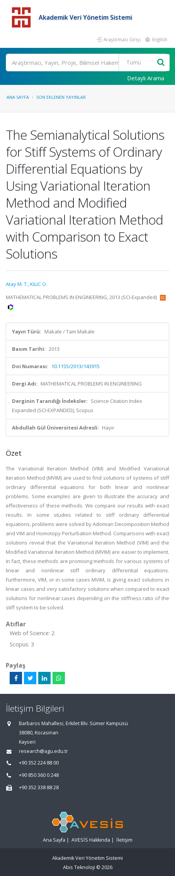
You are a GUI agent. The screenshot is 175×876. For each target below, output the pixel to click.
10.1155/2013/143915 (75, 366)
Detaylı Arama (145, 78)
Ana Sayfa (18, 97)
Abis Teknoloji (79, 867)
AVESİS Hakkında (90, 840)
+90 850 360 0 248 (39, 775)
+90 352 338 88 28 (39, 787)
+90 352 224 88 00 (39, 762)
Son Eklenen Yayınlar (61, 97)
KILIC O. (38, 284)
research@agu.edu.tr (43, 751)
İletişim (124, 840)
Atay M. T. (17, 284)
